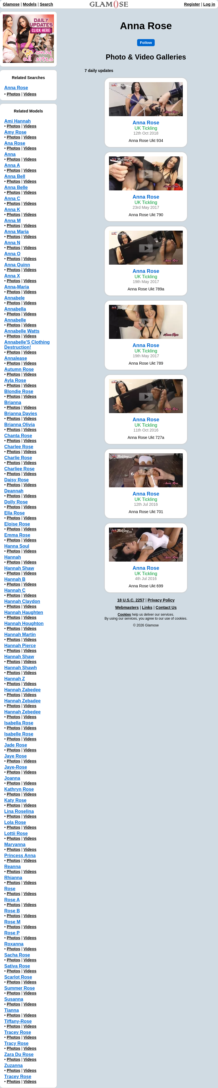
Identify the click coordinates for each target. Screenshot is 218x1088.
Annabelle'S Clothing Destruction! (27, 345)
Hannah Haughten (23, 612)
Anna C (12, 198)
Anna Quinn (17, 264)
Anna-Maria (16, 286)
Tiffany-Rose (18, 1021)
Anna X (12, 275)
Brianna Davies (20, 413)
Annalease (15, 358)
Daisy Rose (16, 479)
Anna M (12, 220)
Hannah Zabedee (22, 689)
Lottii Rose (16, 833)
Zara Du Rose (18, 1054)
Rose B (12, 910)
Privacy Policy (161, 600)
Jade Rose (15, 745)
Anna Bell (14, 176)
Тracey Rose (17, 1076)
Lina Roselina (19, 811)
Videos (30, 94)
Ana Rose (14, 143)
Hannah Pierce (20, 645)
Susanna (13, 999)
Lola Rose (15, 822)
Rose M (12, 921)
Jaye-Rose (15, 767)
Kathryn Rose (19, 789)
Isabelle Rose (18, 734)
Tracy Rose (16, 1043)
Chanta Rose (18, 435)
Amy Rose (15, 132)
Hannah (12, 557)
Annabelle (15, 320)
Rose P (12, 932)
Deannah (14, 490)
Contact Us (166, 607)
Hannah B (15, 579)
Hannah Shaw (19, 568)
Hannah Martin (20, 634)
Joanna (12, 778)
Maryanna (15, 844)
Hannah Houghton (24, 623)
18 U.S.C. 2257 (130, 600)
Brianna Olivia (19, 424)
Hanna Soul (16, 546)
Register (192, 4)
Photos (13, 94)
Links (147, 607)
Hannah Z (14, 678)
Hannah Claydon (22, 601)
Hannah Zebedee (22, 711)
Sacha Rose (17, 955)
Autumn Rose (19, 369)
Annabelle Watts (21, 331)
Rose (9, 888)
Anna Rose (16, 87)
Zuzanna (13, 1065)
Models (30, 4)
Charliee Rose (19, 468)
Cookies (124, 615)
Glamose (11, 4)
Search (46, 4)
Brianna (12, 402)
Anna (10, 154)
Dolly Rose (16, 502)
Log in (209, 4)
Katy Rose (15, 800)
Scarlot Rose (18, 977)
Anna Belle (16, 187)
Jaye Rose (15, 756)
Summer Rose (19, 988)
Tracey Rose (17, 1032)
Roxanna (14, 944)
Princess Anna (20, 855)
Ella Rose (14, 513)
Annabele (14, 298)
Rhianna (13, 877)
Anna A (12, 165)
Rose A (12, 899)
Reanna (12, 866)
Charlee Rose (18, 446)
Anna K (12, 209)
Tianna (11, 1010)
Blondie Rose (18, 391)
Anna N (12, 242)
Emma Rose (17, 535)
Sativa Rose (17, 966)
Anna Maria (16, 231)
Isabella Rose (18, 723)
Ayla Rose (15, 380)
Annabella (15, 309)
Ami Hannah (17, 121)
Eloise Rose (17, 524)
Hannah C (15, 590)
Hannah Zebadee (22, 700)
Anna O (12, 253)
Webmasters (127, 607)
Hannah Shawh (20, 667)
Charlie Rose (18, 457)
